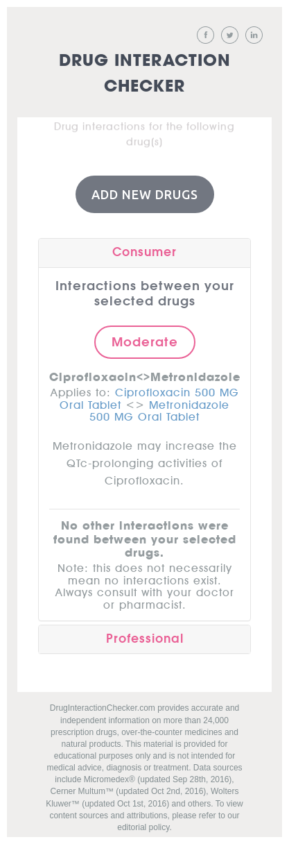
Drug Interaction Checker (145, 73)
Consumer (144, 251)
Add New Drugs (144, 193)
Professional (145, 637)
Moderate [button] (145, 341)
